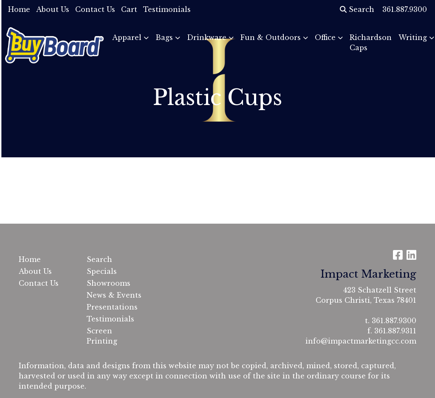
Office (325, 37)
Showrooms (108, 283)
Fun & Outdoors (270, 37)
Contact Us (95, 9)
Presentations (112, 307)
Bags (164, 37)
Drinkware (206, 37)
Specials (102, 271)
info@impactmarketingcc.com (360, 341)
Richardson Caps (371, 42)
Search (357, 9)
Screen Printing (102, 336)
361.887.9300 (394, 320)
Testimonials (167, 9)
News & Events (114, 295)
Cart (129, 9)
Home (19, 9)
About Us (52, 9)
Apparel (126, 37)
